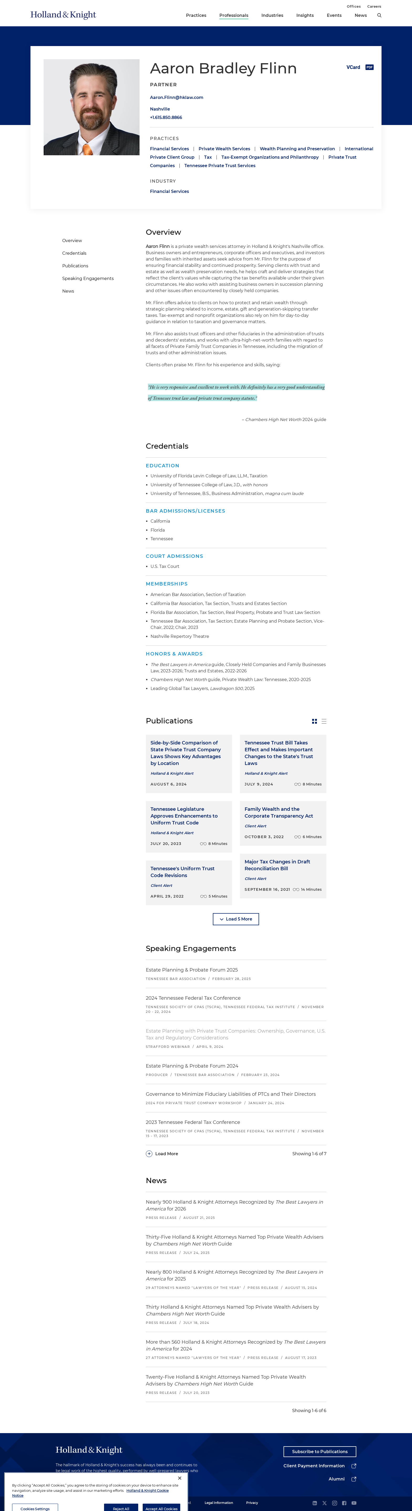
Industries (272, 15)
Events (334, 15)
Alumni (337, 1479)
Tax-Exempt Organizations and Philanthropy (270, 157)
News (361, 15)
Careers (374, 6)
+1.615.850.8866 (166, 117)
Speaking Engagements (88, 278)
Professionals (233, 15)
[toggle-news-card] (314, 721)
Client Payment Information (314, 1465)
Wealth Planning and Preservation (297, 148)
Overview (72, 240)
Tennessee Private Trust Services (219, 165)
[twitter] (324, 1503)
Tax (208, 157)
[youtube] (354, 1503)
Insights (305, 15)
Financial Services (169, 148)
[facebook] (344, 1503)
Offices (354, 6)
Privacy (252, 1503)
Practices (196, 15)
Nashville (160, 109)
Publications (75, 265)
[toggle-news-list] (324, 721)
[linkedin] (315, 1503)
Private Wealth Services (224, 148)
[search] (379, 15)
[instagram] (334, 1503)
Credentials (74, 253)
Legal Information (219, 1503)
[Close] (180, 1495)
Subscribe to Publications (320, 1451)
